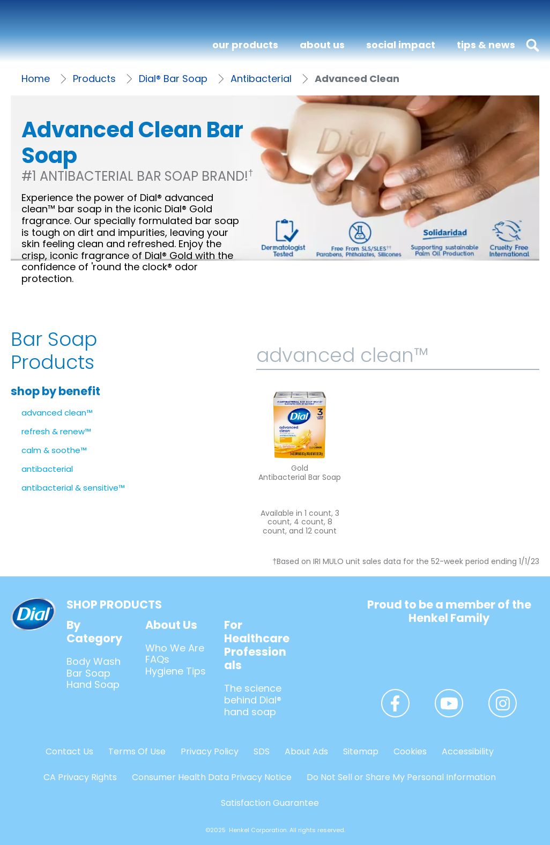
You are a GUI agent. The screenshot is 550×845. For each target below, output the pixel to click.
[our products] (245, 45)
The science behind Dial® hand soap (252, 699)
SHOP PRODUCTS (114, 604)
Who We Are (174, 648)
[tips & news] (486, 45)
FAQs (157, 659)
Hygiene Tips (175, 671)
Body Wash (93, 661)
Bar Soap (88, 673)
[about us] (322, 45)
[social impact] (400, 45)
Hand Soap (93, 684)
